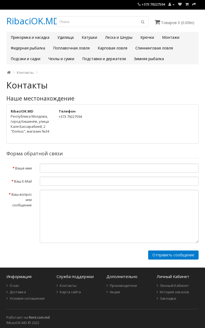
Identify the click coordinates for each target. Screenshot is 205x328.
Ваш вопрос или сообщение (21, 199)
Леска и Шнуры (118, 37)
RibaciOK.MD (33, 21)
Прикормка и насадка (30, 37)
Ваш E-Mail (23, 181)
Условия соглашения (27, 298)
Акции (115, 292)
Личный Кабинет (174, 285)
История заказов (174, 292)
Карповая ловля (112, 48)
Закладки (168, 298)
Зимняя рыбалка (149, 58)
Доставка (18, 292)
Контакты (25, 72)
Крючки (147, 37)
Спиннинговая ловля (154, 48)
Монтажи (170, 37)
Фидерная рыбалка (28, 48)
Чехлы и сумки (61, 58)
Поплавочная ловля (71, 48)
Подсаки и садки (25, 58)
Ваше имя (23, 168)
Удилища (65, 37)
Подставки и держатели (104, 58)
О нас (14, 285)
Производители (123, 285)
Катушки (89, 37)
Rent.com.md (39, 317)
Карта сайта (70, 292)
